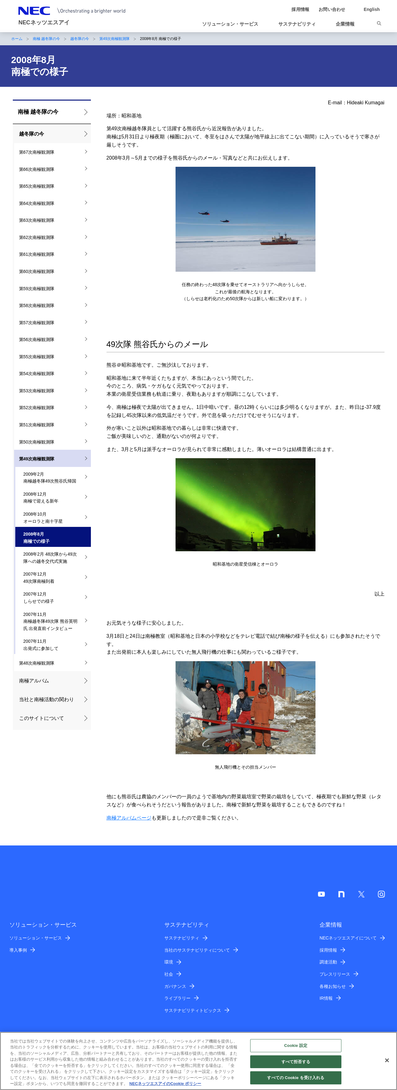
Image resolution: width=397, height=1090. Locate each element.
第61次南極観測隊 (36, 254)
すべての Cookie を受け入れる (295, 1077)
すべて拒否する (295, 1061)
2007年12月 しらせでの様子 (38, 598)
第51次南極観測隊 (36, 424)
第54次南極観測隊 (36, 373)
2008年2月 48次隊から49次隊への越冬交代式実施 (50, 558)
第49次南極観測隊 (114, 39)
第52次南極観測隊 (36, 407)
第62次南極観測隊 (36, 237)
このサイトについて (41, 718)
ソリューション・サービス (35, 937)
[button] (233, 24)
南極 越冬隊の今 (46, 39)
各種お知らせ (333, 986)
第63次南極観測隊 (36, 220)
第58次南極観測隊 (36, 305)
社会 (168, 974)
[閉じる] (387, 1060)
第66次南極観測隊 (36, 169)
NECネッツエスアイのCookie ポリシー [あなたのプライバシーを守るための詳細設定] (165, 1083)
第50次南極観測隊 (36, 441)
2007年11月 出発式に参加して (40, 645)
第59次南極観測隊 (36, 288)
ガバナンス (175, 986)
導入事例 (18, 950)
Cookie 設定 (295, 1045)
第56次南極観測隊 (36, 339)
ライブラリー (177, 998)
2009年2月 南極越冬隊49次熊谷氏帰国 (49, 478)
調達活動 (328, 961)
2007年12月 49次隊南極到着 (38, 578)
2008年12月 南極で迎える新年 (40, 498)
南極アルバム (34, 680)
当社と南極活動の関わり (46, 699)
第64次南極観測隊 (36, 203)
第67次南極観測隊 (36, 152)
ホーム (16, 39)
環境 (168, 961)
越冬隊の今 (79, 39)
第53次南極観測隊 (36, 390)
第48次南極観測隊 (36, 663)
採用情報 (328, 950)
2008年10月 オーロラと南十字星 (43, 518)
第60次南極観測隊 (36, 271)
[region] (198, 1061)
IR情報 (326, 998)
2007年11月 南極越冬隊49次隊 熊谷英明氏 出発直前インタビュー (50, 621)
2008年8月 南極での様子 (36, 538)
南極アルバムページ (129, 817)
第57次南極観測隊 (36, 322)
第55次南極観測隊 (36, 356)
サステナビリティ (181, 937)
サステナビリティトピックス (192, 1010)
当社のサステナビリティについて (197, 950)
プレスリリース (335, 974)
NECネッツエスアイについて (348, 937)
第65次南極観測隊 (36, 186)
